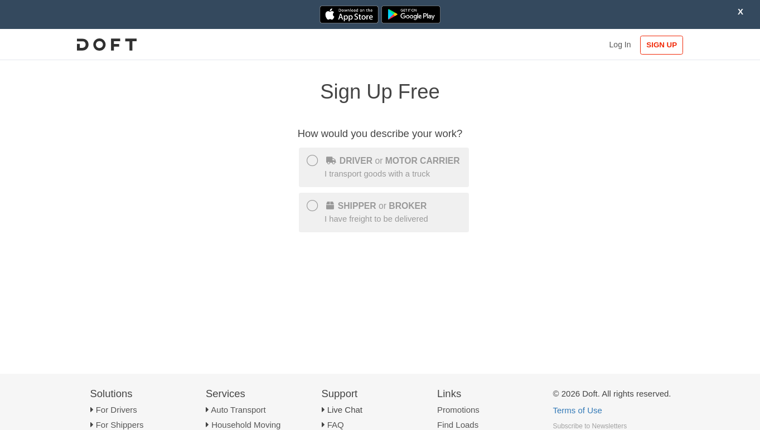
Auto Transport (238, 409)
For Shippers (120, 424)
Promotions (458, 409)
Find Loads (457, 424)
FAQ (335, 424)
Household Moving (245, 424)
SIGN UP (661, 45)
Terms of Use (577, 410)
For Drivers (116, 409)
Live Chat (344, 409)
